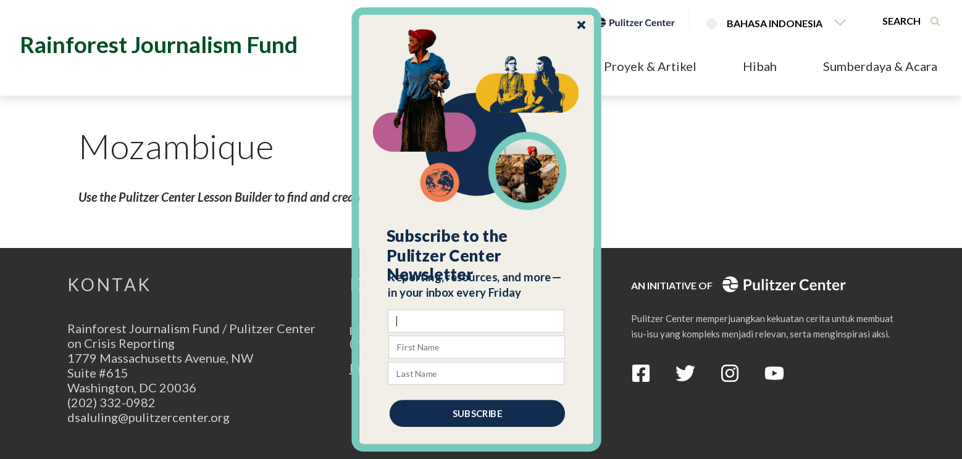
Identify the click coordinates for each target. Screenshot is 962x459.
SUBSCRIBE (477, 413)
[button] (477, 255)
